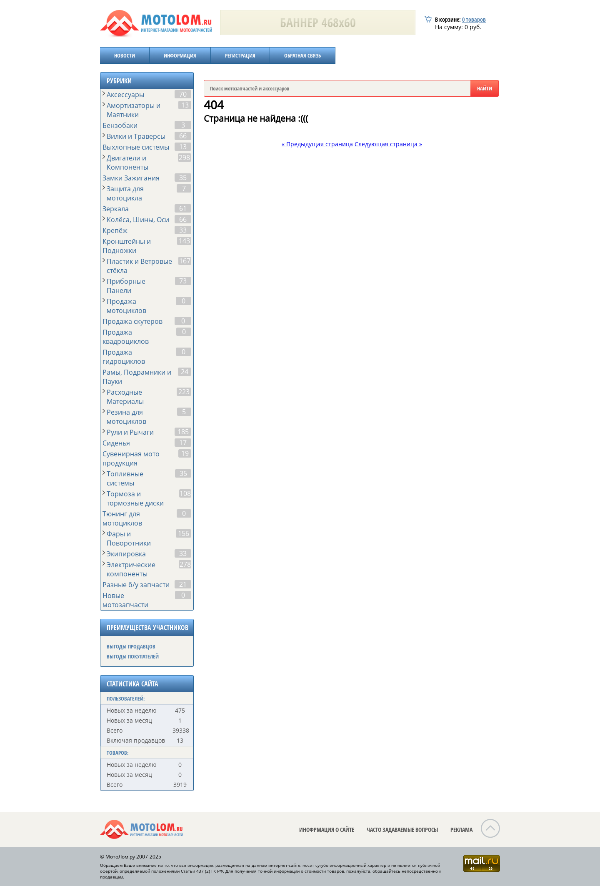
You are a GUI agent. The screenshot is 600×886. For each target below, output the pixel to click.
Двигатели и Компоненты (127, 162)
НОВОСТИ (124, 55)
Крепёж (115, 230)
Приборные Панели (126, 286)
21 (183, 584)
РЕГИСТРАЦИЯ (240, 55)
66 (183, 136)
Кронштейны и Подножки (126, 246)
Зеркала (115, 208)
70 (183, 94)
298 (184, 157)
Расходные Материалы (125, 397)
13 (185, 105)
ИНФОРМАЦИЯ (180, 55)
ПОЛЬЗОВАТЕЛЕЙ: (126, 698)
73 (183, 281)
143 (184, 241)
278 (185, 564)
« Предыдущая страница (317, 144)
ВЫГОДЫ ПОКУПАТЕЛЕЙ (133, 656)
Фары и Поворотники (129, 538)
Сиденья (116, 443)
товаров (474, 19)
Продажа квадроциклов (125, 337)
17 (183, 442)
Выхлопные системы (135, 147)
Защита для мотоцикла (125, 193)
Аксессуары (125, 94)
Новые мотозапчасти (125, 600)
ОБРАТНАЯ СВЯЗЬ (302, 55)
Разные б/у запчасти (136, 584)
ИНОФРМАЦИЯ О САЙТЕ (326, 829)
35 (183, 177)
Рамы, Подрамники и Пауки (136, 377)
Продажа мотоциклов (126, 306)
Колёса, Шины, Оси (138, 219)
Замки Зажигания (131, 178)
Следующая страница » (388, 144)
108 (185, 493)
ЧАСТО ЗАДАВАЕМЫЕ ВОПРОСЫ (402, 829)
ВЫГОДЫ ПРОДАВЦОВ (131, 646)
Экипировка (126, 553)
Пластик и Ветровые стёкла (139, 266)
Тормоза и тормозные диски (135, 498)
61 (183, 208)
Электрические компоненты (131, 569)
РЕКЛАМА (461, 829)
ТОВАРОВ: (118, 752)
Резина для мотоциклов (126, 417)
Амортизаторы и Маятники (133, 110)
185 (183, 432)
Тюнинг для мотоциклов (122, 518)
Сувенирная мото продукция (131, 458)
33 (183, 230)
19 (185, 453)
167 (184, 261)
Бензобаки (120, 125)
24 (184, 372)
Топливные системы (125, 478)
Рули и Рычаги (130, 432)
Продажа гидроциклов (123, 357)
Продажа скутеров (132, 321)
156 (183, 533)
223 (184, 392)
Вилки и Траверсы (136, 136)
